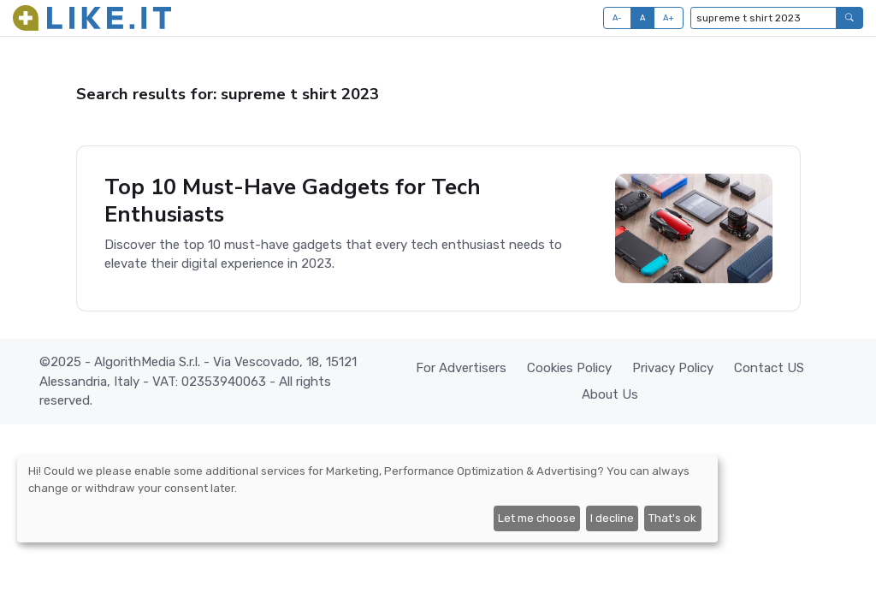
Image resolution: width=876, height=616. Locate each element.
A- (618, 17)
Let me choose (537, 518)
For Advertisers (461, 368)
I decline (612, 518)
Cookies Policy (569, 368)
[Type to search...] (763, 18)
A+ (669, 17)
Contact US (769, 368)
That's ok (672, 518)
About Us (610, 394)
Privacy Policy (672, 368)
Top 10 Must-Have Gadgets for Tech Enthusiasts (292, 200)
